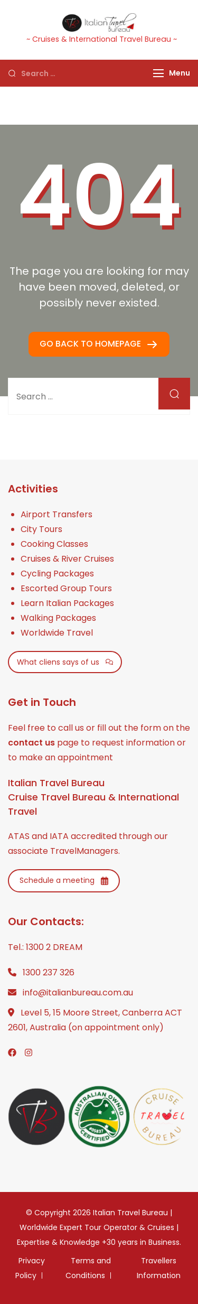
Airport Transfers (56, 514)
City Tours (41, 529)
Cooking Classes (54, 544)
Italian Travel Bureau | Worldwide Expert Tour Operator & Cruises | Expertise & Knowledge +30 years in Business (98, 1227)
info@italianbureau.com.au (78, 992)
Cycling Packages (57, 573)
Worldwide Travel (57, 633)
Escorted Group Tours (66, 588)
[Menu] (158, 73)
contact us (31, 743)
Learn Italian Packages (67, 603)
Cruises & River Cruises (67, 559)
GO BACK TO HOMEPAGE (91, 344)
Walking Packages (58, 618)
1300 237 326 (48, 972)
